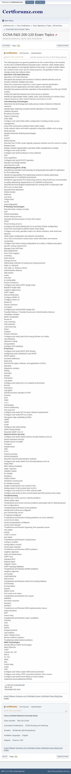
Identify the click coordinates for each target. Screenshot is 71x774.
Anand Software (9, 696)
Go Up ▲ (67, 771)
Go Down (6, 45)
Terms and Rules (57, 771)
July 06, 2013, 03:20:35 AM (14, 57)
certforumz (11, 53)
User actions (62, 45)
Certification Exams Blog (49, 696)
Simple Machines (19, 771)
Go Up (4, 756)
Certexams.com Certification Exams (28, 696)
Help (49, 771)
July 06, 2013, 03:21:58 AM (12, 710)
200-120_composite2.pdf (14, 685)
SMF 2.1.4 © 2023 (7, 771)
